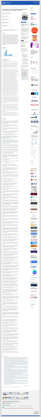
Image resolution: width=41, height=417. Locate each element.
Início (3, 7)
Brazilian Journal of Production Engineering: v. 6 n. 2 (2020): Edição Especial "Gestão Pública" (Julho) (16, 371)
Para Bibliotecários (32, 307)
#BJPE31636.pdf (24, 22)
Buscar (37, 5)
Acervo (6, 5)
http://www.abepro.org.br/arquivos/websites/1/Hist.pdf (8, 138)
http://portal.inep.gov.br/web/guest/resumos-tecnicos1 (8, 153)
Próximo (27, 385)
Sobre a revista (4, 404)
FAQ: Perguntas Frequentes (18, 5)
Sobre (3, 5)
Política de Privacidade (8, 405)
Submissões (8, 404)
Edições (4, 405)
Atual (9, 5)
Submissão (12, 5)
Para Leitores (32, 305)
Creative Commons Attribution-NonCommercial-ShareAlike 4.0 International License (24, 43)
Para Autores (32, 306)
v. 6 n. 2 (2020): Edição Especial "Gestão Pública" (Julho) (13, 7)
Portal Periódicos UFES (26, 5)
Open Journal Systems (33, 301)
